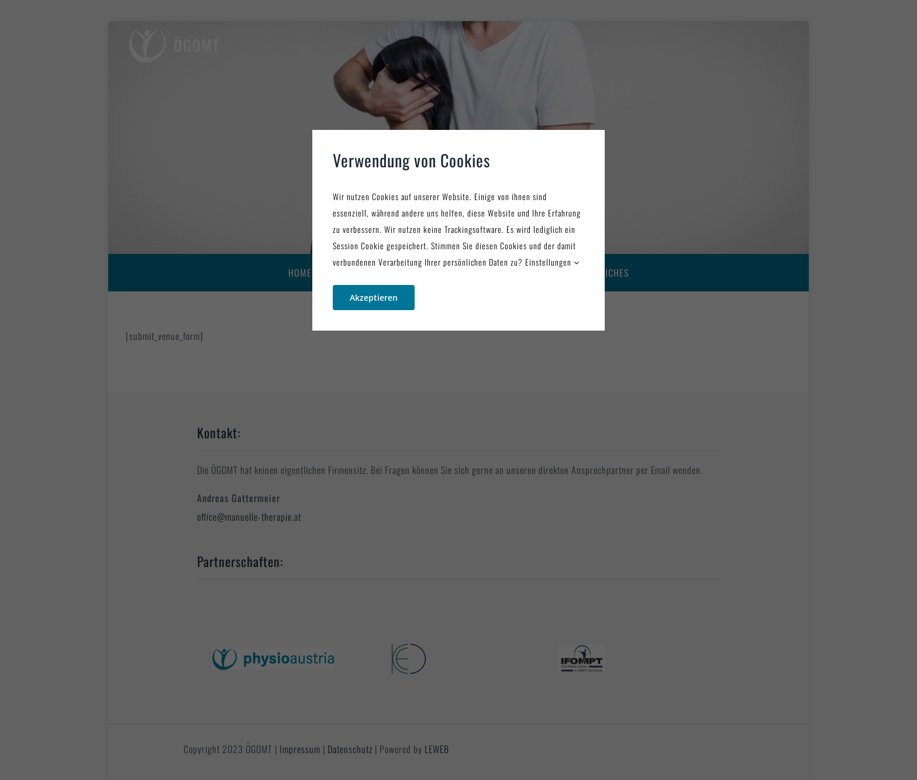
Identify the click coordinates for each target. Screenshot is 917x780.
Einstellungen (552, 262)
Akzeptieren (374, 297)
